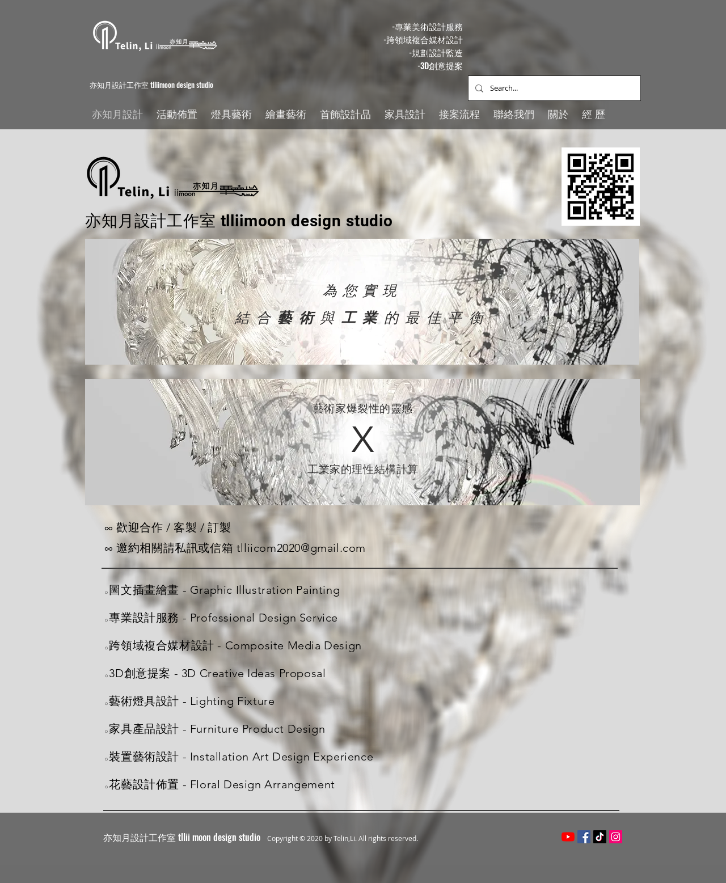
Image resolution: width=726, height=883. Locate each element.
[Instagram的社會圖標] (615, 836)
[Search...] (553, 88)
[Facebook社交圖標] (583, 836)
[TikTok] (599, 836)
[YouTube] (568, 836)
